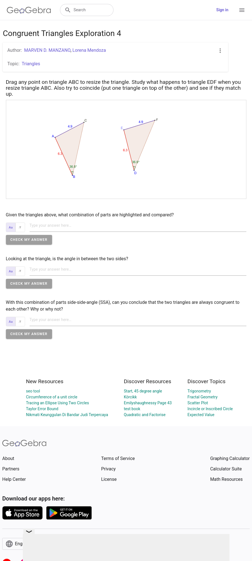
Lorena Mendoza (89, 50)
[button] (29, 239)
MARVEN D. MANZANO (47, 50)
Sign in (222, 10)
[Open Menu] (241, 10)
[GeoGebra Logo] (29, 10)
